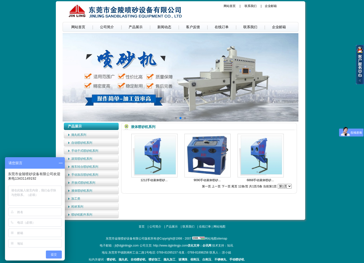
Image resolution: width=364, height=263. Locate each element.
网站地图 (219, 226)
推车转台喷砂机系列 (84, 166)
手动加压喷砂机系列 (84, 174)
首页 (142, 226)
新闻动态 (164, 27)
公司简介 (107, 27)
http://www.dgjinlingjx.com (170, 245)
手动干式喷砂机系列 (84, 150)
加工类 (75, 198)
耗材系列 (77, 206)
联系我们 (251, 6)
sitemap (222, 238)
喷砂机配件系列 (81, 214)
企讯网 (206, 245)
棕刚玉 (194, 259)
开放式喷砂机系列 (83, 182)
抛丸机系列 (78, 134)
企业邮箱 (271, 6)
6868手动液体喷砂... (260, 180)
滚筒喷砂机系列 (81, 158)
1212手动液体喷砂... (154, 180)
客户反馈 (193, 27)
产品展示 (136, 27)
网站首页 (230, 6)
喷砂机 (111, 259)
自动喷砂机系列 (81, 142)
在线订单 (222, 27)
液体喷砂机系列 (81, 190)
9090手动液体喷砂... (207, 180)
